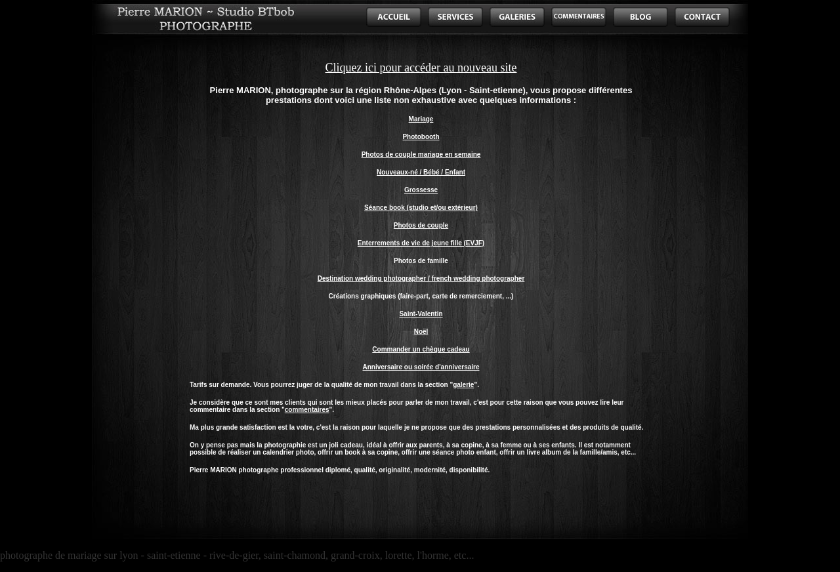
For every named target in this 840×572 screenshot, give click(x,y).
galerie (463, 384)
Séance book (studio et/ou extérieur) (421, 207)
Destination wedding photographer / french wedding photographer (421, 278)
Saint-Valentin (420, 313)
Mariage (421, 119)
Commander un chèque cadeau (420, 349)
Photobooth (420, 136)
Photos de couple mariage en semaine (421, 154)
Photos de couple (421, 225)
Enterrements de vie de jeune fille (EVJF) (421, 243)
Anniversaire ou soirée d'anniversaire (420, 367)
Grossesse (421, 190)
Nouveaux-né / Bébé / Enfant (421, 172)
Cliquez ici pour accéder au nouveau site (421, 67)
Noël (421, 331)
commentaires (307, 409)
